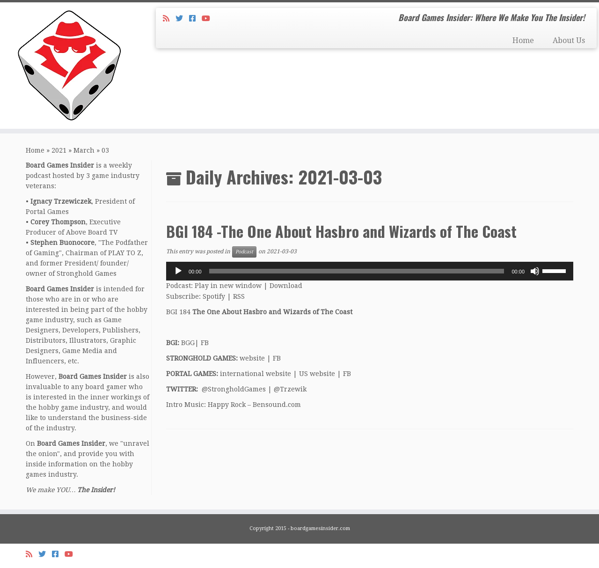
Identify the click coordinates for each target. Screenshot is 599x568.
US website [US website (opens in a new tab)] (317, 373)
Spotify (214, 296)
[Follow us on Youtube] (209, 18)
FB (205, 343)
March (84, 150)
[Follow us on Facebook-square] (195, 18)
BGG (188, 343)
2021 (58, 150)
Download (286, 285)
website (252, 358)
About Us (569, 40)
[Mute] (535, 271)
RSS (239, 296)
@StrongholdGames (234, 389)
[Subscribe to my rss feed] (169, 18)
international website (255, 373)
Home (523, 40)
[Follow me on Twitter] (182, 18)
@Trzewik (290, 389)
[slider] (356, 271)
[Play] (178, 271)
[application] (369, 271)
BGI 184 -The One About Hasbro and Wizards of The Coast (341, 231)
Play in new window (228, 285)
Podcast (244, 252)
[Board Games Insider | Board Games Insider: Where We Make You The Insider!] (69, 65)
